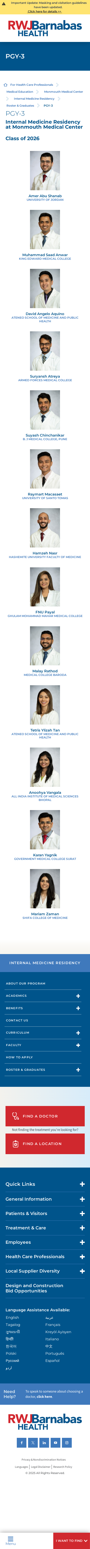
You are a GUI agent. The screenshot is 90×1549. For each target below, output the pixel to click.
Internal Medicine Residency (34, 98)
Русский (12, 1360)
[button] (71, 1541)
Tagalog (13, 1324)
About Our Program (25, 983)
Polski (11, 1353)
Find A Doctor (35, 1116)
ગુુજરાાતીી (13, 1332)
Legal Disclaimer (40, 1467)
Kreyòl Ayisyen (58, 1332)
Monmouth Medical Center (63, 91)
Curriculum (17, 1032)
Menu (11, 1540)
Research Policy (62, 1467)
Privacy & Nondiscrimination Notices (44, 1460)
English (12, 1317)
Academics (16, 995)
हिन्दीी (9, 1339)
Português (54, 1353)
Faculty (13, 1045)
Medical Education (19, 91)
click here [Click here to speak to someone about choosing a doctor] (44, 1396)
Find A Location (37, 1143)
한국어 (11, 1346)
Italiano (52, 1339)
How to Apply (19, 1057)
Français (52, 1324)
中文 (49, 1346)
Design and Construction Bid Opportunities (34, 1288)
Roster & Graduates (20, 105)
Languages (21, 1467)
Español (52, 1360)
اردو (9, 1367)
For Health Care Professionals (31, 84)
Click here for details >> (44, 11)
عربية (49, 1317)
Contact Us (17, 1020)
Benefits (14, 1008)
